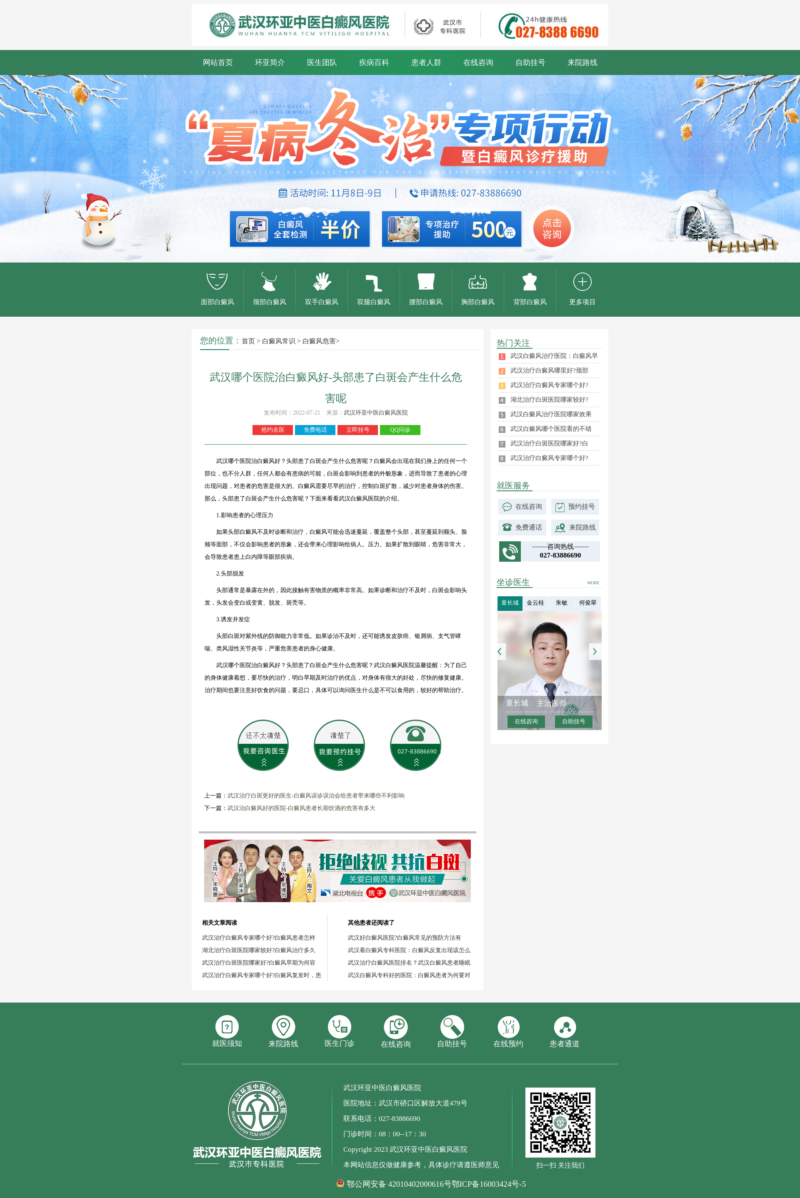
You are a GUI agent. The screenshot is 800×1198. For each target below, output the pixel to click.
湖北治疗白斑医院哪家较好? (549, 399)
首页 (248, 341)
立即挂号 (358, 430)
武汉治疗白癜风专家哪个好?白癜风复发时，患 (261, 975)
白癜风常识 (278, 341)
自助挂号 (530, 62)
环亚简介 (270, 62)
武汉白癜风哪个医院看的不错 (551, 428)
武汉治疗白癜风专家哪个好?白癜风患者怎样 (258, 938)
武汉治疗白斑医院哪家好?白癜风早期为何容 (258, 963)
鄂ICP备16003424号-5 (489, 1184)
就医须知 (227, 1031)
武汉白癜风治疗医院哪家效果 (551, 414)
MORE (594, 582)
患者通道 (565, 1031)
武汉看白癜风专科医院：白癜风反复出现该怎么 (409, 950)
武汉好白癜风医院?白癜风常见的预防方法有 (404, 938)
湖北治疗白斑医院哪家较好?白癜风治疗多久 (258, 950)
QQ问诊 (400, 430)
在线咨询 (478, 62)
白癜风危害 (319, 341)
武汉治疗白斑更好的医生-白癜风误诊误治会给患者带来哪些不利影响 (316, 796)
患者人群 (426, 62)
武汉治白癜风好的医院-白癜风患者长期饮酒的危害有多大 (301, 808)
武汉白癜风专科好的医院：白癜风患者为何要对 (409, 975)
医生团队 (322, 62)
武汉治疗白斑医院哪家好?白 (549, 443)
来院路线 (583, 62)
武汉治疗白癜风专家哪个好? (549, 385)
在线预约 (508, 1031)
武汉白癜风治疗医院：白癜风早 (554, 356)
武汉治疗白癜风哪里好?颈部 (549, 370)
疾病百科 (374, 62)
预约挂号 (581, 506)
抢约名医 (273, 430)
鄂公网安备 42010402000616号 (399, 1184)
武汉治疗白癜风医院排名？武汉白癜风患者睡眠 (409, 963)
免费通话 (528, 527)
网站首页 (218, 62)
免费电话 (315, 430)
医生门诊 (340, 1031)
